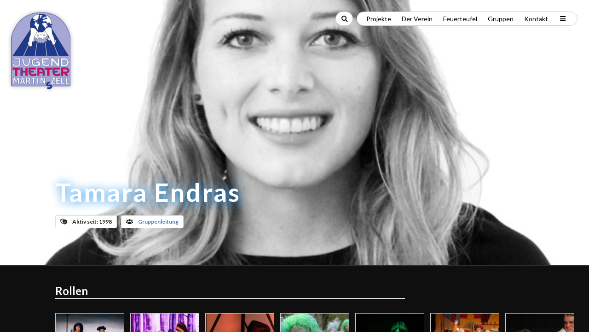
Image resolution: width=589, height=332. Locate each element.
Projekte (378, 19)
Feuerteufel (460, 19)
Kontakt (536, 19)
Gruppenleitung (158, 221)
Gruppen (501, 19)
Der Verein (417, 19)
